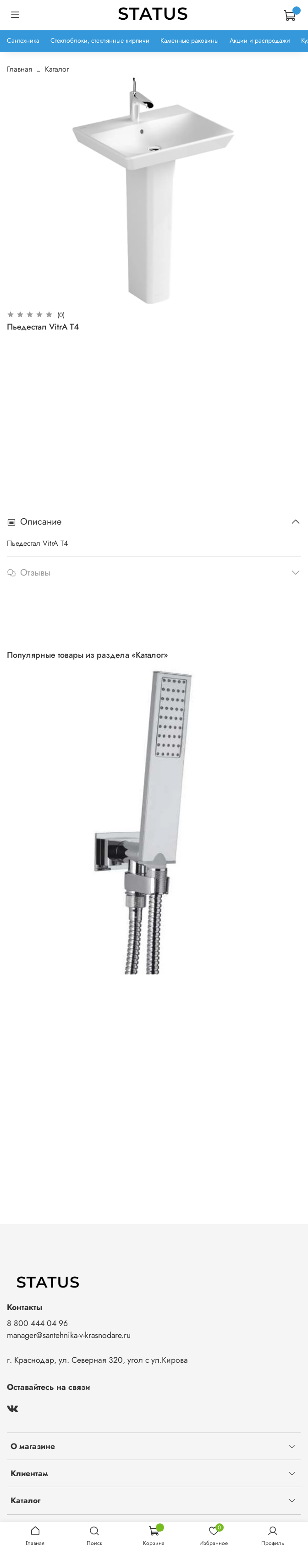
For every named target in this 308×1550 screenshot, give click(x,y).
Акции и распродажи (260, 40)
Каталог (57, 69)
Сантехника (23, 40)
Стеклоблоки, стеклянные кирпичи (99, 40)
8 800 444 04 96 (37, 1323)
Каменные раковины (189, 40)
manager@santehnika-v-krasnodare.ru (69, 1335)
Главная (19, 69)
